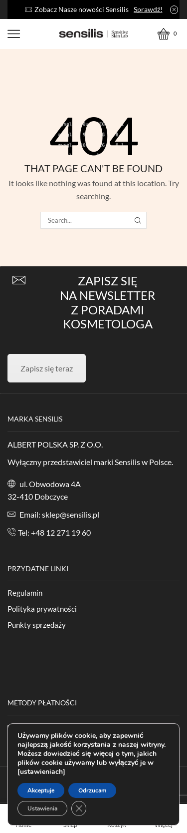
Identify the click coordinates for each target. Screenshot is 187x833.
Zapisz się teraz (46, 368)
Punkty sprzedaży (36, 624)
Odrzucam (92, 790)
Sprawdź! (148, 9)
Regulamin (24, 592)
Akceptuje (40, 790)
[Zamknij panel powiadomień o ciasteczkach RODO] (78, 808)
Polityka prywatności (42, 608)
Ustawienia (42, 808)
